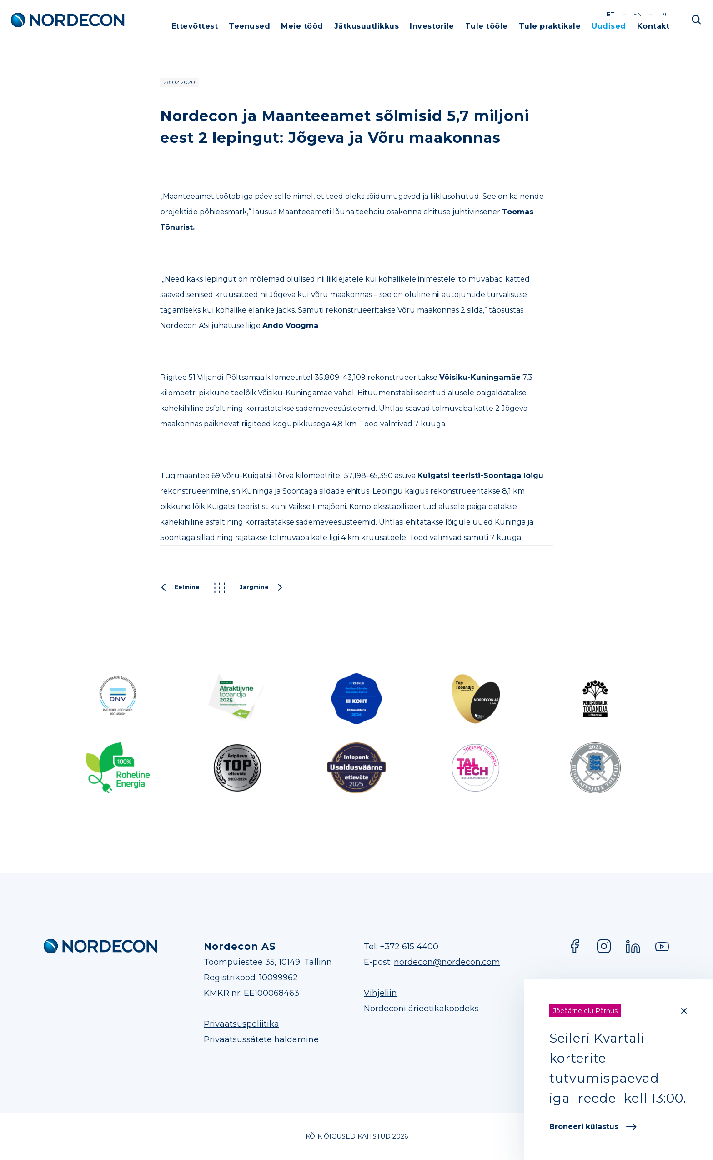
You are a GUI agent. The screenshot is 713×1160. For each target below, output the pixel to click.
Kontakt (653, 26)
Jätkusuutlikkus (366, 26)
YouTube (662, 946)
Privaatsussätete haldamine (261, 1039)
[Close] (684, 1010)
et (611, 14)
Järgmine (261, 588)
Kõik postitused (219, 587)
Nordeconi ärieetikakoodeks (421, 1009)
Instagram (604, 946)
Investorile (432, 26)
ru (664, 14)
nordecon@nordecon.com (447, 962)
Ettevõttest (194, 26)
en (637, 14)
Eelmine (180, 588)
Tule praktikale (550, 26)
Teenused (249, 26)
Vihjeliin (380, 993)
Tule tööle (486, 26)
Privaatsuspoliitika (241, 1024)
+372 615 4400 (409, 947)
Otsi (696, 20)
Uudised (609, 26)
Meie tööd (302, 26)
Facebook (574, 946)
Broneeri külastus (593, 1126)
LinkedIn (633, 946)
